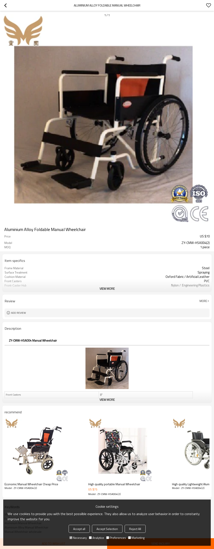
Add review (18, 313)
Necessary (78, 537)
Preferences (116, 537)
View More (107, 288)
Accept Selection (107, 529)
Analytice (96, 537)
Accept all (79, 529)
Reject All (135, 529)
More (203, 301)
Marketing (136, 537)
